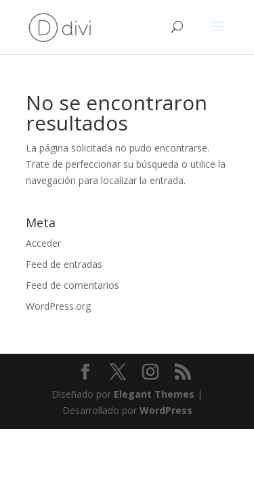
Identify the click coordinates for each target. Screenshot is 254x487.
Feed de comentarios (72, 285)
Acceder (43, 243)
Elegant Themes (154, 394)
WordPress (166, 410)
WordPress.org (58, 306)
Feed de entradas (64, 264)
